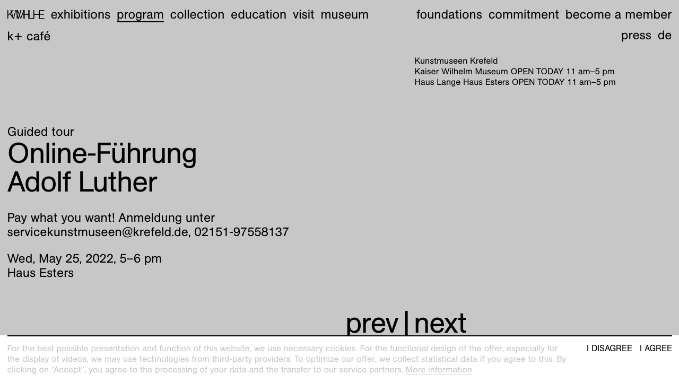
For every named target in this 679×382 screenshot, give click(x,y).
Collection (197, 14)
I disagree (609, 348)
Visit (304, 14)
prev (371, 323)
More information (439, 369)
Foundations (449, 14)
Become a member (618, 14)
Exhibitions (80, 14)
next (440, 323)
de (665, 35)
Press (636, 35)
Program (140, 14)
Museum (345, 14)
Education (258, 14)
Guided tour (41, 132)
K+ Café (29, 36)
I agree (656, 348)
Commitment (524, 14)
